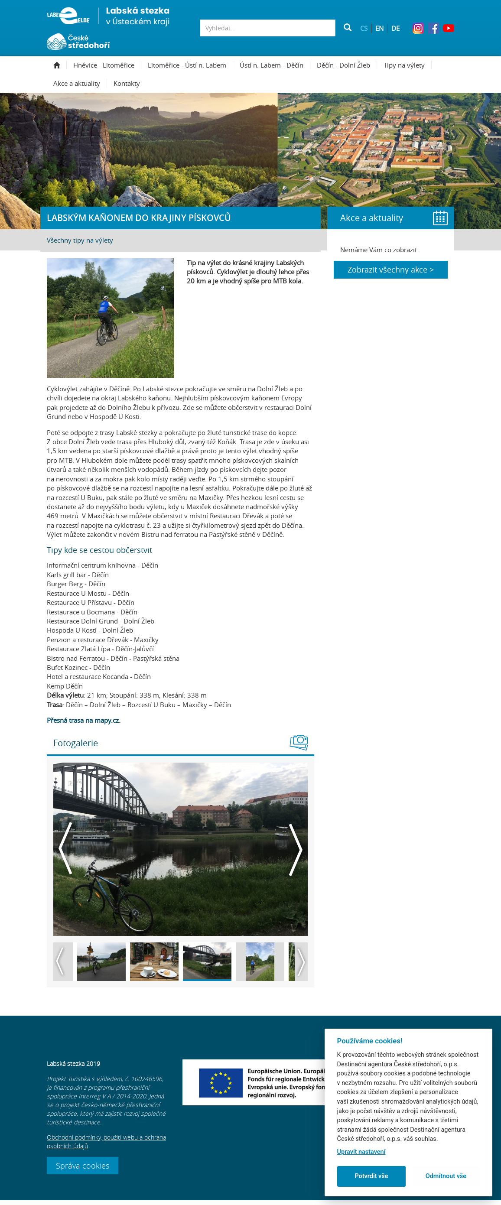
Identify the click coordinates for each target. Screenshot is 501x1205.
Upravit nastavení (361, 1152)
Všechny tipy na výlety (80, 240)
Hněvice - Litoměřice (107, 65)
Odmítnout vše (446, 1176)
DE (395, 28)
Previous (65, 849)
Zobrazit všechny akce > (391, 269)
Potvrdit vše (371, 1176)
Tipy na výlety (408, 65)
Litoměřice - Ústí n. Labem (190, 65)
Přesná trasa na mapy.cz (83, 720)
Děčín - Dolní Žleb (347, 65)
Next (295, 849)
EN (379, 28)
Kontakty (127, 83)
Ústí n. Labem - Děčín (275, 65)
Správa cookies (82, 1170)
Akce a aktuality (80, 83)
